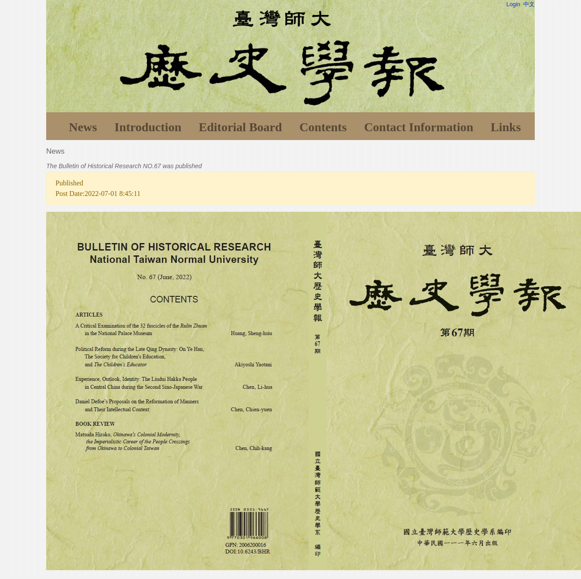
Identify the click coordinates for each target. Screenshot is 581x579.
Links (506, 127)
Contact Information (418, 127)
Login (513, 4)
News (83, 127)
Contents (322, 127)
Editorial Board (240, 127)
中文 (529, 4)
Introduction (147, 127)
